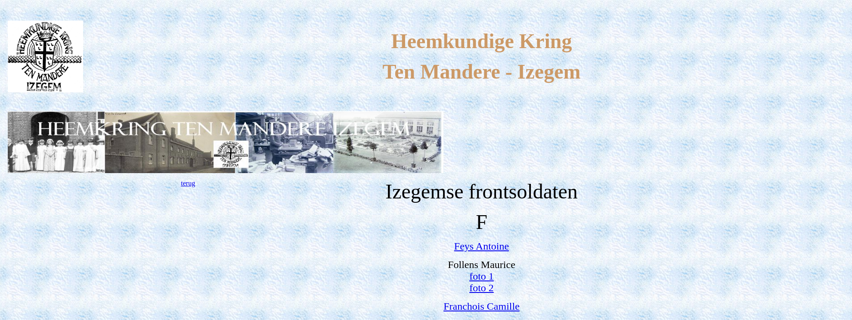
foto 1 (481, 276)
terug (188, 183)
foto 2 (481, 287)
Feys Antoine (481, 246)
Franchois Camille (481, 306)
